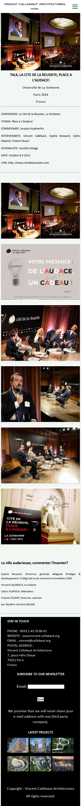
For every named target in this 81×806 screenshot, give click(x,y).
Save (40, 699)
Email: (22, 686)
